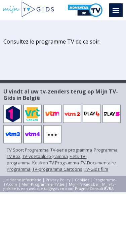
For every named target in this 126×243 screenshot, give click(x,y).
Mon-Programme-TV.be (43, 184)
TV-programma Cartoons (57, 169)
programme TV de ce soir (67, 41)
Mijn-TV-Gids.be (83, 184)
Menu (118, 7)
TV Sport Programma (28, 150)
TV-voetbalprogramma (45, 156)
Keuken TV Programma (55, 163)
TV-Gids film (96, 169)
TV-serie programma (71, 150)
